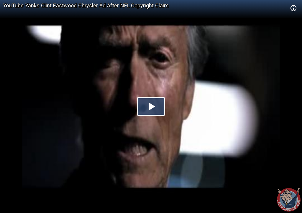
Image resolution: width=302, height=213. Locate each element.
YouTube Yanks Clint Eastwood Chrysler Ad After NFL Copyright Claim (86, 5)
